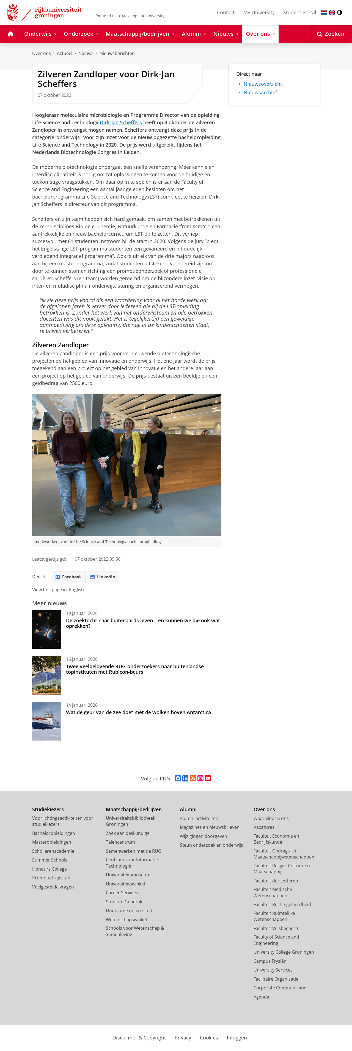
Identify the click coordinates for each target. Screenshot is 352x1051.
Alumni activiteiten (199, 819)
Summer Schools (49, 860)
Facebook (69, 577)
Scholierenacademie (53, 851)
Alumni (188, 810)
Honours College (49, 869)
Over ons (41, 53)
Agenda (261, 997)
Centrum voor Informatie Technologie (132, 863)
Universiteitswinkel (125, 884)
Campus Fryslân (270, 961)
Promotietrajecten (51, 878)
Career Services (122, 893)
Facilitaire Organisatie (276, 979)
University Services (273, 970)
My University (259, 12)
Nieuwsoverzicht (263, 84)
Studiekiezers (48, 810)
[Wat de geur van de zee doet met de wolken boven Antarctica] (46, 721)
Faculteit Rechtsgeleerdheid (282, 905)
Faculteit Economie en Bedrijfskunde (276, 839)
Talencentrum (120, 843)
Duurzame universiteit (129, 911)
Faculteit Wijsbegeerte (276, 929)
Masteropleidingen (51, 843)
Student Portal (299, 12)
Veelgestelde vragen (53, 887)
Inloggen (237, 1038)
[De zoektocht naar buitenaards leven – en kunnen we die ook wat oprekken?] (46, 629)
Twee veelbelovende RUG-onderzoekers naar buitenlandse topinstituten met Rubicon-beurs (135, 669)
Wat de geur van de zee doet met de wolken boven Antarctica (138, 712)
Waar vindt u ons (271, 819)
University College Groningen (284, 953)
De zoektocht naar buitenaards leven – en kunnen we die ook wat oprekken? (143, 623)
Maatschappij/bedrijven (134, 810)
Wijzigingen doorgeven (203, 836)
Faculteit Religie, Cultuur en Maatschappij (282, 869)
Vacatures (264, 828)
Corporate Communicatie (280, 988)
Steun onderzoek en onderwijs (211, 846)
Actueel (64, 53)
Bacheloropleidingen (53, 833)
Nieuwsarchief (260, 92)
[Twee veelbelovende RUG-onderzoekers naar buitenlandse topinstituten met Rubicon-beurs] (46, 675)
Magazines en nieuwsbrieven (210, 828)
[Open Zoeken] (331, 34)
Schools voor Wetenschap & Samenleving (135, 932)
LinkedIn (105, 577)
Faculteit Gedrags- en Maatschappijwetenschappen (284, 854)
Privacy (183, 1038)
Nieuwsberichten (117, 53)
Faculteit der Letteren (276, 881)
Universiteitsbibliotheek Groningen (130, 821)
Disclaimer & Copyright (139, 1038)
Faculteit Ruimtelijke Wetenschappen (274, 916)
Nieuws (86, 53)
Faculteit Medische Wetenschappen (273, 893)
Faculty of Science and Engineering (276, 940)
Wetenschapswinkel (126, 920)
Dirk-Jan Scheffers (121, 122)
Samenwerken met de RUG (133, 851)
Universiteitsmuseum (128, 875)
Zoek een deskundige (128, 833)
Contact (226, 12)
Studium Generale (125, 902)
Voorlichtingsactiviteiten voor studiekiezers (62, 821)
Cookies (209, 1038)
